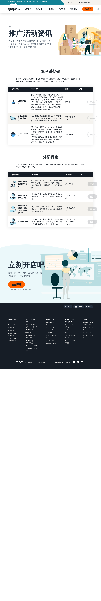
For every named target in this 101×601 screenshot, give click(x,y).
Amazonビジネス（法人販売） (30, 337)
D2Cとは (67, 333)
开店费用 (62, 9)
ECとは (67, 330)
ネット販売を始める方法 (70, 337)
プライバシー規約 (40, 362)
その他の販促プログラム (31, 350)
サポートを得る (51, 319)
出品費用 (11, 327)
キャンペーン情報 (31, 346)
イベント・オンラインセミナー (51, 329)
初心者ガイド (12, 325)
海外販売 (28, 333)
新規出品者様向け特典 (12, 334)
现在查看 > (13, 3)
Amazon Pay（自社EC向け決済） (31, 342)
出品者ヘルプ (87, 333)
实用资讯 (73, 9)
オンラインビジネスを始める (70, 321)
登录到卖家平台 (85, 2)
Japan (80, 307)
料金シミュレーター (88, 329)
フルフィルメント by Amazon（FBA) (31, 326)
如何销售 (27, 9)
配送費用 (11, 330)
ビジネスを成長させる (31, 321)
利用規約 (29, 362)
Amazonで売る (12, 321)
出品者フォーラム (88, 337)
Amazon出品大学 (50, 324)
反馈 (89, 307)
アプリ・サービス (51, 337)
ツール (85, 319)
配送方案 (39, 9)
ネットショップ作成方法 (70, 342)
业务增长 (50, 9)
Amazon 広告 (29, 330)
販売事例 (49, 333)
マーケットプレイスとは (70, 326)
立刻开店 (88, 9)
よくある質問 (50, 341)
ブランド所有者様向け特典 (12, 340)
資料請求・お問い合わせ (51, 345)
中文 (72, 2)
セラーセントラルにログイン (88, 324)
